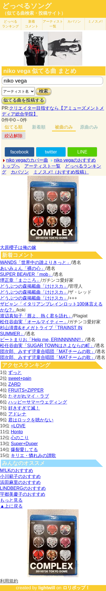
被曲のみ (64, 127)
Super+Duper (24, 443)
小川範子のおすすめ (20, 476)
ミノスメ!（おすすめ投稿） (61, 172)
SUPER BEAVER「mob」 (26, 274)
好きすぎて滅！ (24, 408)
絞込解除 (14, 135)
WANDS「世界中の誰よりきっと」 (35, 262)
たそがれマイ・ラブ (28, 396)
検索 (43, 91)
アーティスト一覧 (42, 166)
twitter (51, 152)
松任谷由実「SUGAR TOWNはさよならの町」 (47, 345)
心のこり (20, 437)
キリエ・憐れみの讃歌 (33, 455)
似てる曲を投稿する (23, 100)
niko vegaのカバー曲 (27, 160)
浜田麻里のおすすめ (20, 482)
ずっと (15, 372)
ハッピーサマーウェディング (37, 402)
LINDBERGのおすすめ (23, 488)
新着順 (39, 127)
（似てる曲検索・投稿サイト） (34, 13)
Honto (17, 431)
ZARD (14, 384)
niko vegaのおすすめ (75, 160)
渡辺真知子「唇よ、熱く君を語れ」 (36, 315)
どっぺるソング (27, 6)
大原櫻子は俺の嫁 (18, 247)
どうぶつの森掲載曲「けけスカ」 (34, 286)
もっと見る (11, 500)
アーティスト (53, 24)
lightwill (46, 587)
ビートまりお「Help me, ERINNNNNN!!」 (42, 339)
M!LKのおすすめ (16, 470)
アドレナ (17, 414)
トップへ (11, 166)
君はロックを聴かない (30, 419)
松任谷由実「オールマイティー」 (34, 321)
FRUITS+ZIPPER (26, 390)
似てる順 (14, 127)
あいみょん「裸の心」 (22, 268)
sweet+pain (19, 378)
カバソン (74, 21)
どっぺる (10, 24)
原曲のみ (89, 127)
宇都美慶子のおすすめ (22, 494)
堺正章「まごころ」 (20, 280)
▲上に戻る (11, 506)
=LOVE (18, 425)
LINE (82, 152)
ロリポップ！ (76, 587)
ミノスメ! (95, 21)
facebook (19, 152)
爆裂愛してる (24, 449)
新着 (31, 24)
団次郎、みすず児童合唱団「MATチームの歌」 (47, 351)
